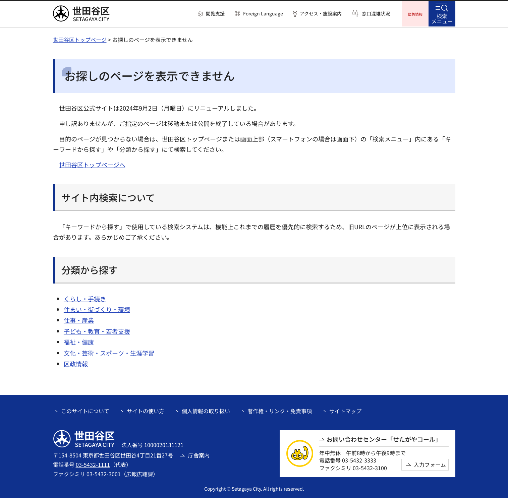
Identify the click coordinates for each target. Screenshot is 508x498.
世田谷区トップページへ (92, 163)
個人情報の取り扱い (206, 410)
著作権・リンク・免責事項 (279, 410)
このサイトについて (85, 410)
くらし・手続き (85, 297)
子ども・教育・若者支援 (97, 330)
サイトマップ (345, 410)
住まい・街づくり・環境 (97, 308)
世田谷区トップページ (80, 39)
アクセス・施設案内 (321, 13)
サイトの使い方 (145, 410)
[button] (211, 13)
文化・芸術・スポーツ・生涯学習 (109, 352)
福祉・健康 (79, 340)
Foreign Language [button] (263, 13)
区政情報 (76, 362)
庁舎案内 (199, 454)
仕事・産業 (79, 319)
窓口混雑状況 (376, 13)
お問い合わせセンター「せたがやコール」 (384, 438)
